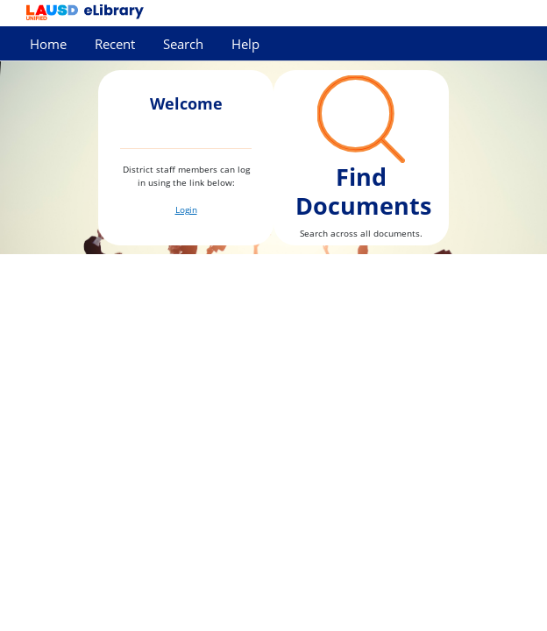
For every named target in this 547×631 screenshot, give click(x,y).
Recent (115, 44)
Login (186, 209)
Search (183, 44)
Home (48, 44)
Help (245, 44)
